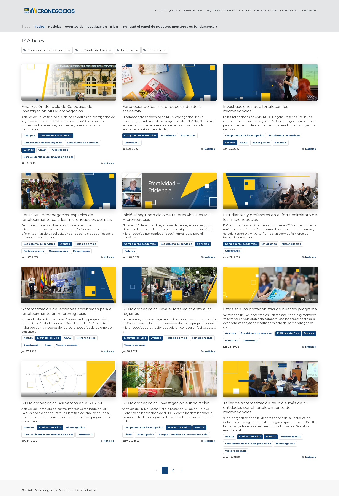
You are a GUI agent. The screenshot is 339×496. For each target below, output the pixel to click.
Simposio (281, 142)
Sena (48, 345)
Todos (39, 27)
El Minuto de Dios (48, 338)
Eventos (28, 149)
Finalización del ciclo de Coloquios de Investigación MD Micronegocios (56, 108)
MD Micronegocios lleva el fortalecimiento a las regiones (167, 311)
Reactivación (81, 251)
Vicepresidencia (66, 345)
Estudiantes (168, 135)
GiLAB (42, 149)
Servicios (203, 244)
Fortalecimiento (34, 251)
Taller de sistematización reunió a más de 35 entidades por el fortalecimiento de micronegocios (265, 407)
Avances (230, 333)
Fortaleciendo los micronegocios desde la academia (162, 108)
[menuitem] (158, 10)
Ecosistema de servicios (83, 142)
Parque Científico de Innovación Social (48, 157)
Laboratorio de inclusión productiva (248, 443)
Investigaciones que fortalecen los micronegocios (255, 108)
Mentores (231, 340)
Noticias (109, 163)
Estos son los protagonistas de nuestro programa (270, 309)
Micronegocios (58, 251)
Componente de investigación (43, 142)
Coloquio (29, 135)
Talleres (129, 251)
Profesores (188, 135)
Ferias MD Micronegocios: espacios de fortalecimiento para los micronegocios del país (66, 217)
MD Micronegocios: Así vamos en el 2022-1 (61, 403)
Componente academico (55, 135)
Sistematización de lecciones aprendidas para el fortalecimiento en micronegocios (67, 311)
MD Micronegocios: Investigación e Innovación (166, 403)
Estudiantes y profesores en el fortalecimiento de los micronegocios (270, 217)
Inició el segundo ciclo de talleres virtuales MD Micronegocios (166, 217)
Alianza (28, 338)
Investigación (59, 149)
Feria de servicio (85, 244)
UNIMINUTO (131, 142)
